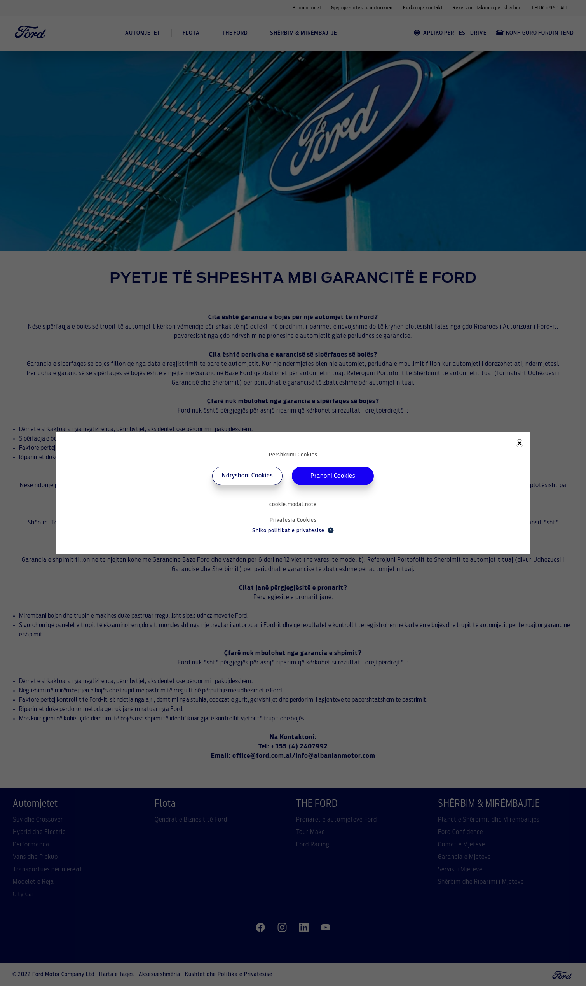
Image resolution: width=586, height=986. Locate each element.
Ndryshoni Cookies (247, 475)
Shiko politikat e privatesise (293, 530)
